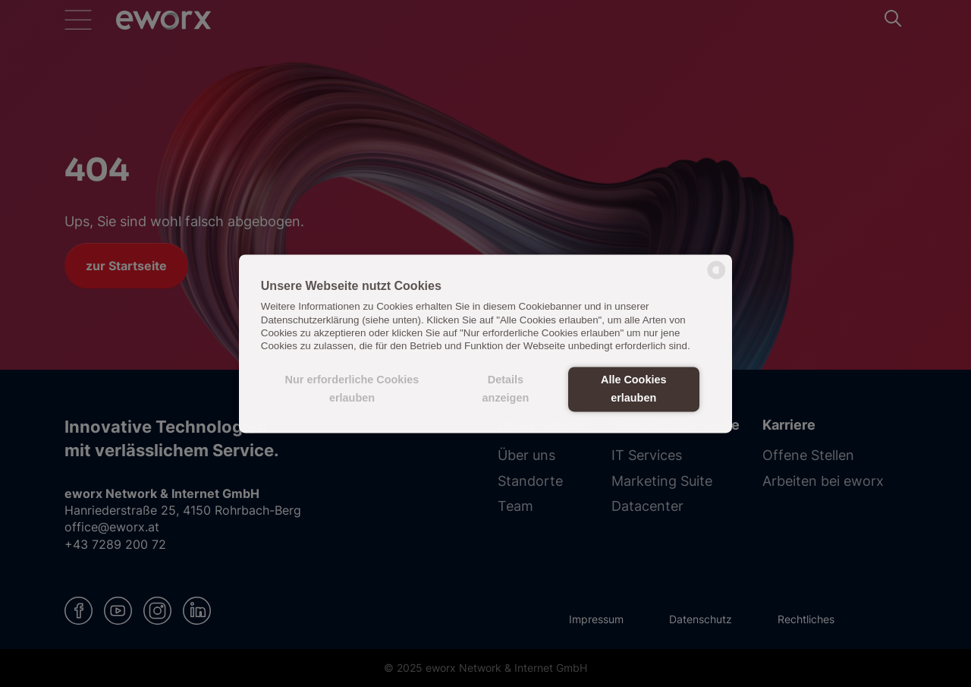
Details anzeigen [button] (505, 389)
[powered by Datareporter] (716, 277)
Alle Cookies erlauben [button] (633, 389)
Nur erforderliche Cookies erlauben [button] (352, 389)
